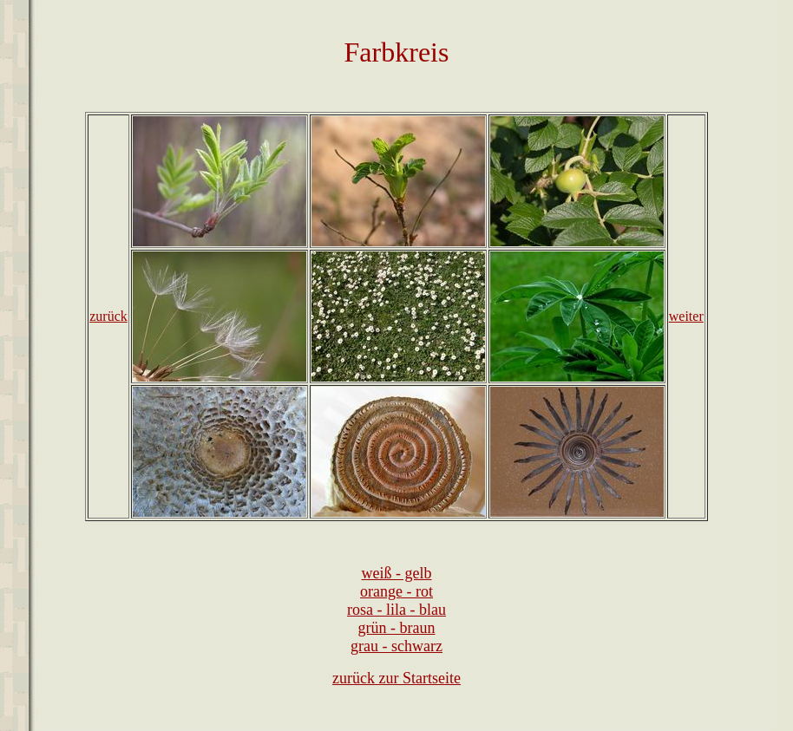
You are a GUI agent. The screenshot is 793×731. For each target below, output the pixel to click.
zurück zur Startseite (396, 678)
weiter (686, 316)
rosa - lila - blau (396, 609)
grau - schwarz (396, 646)
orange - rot (396, 591)
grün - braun (397, 627)
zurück (108, 316)
